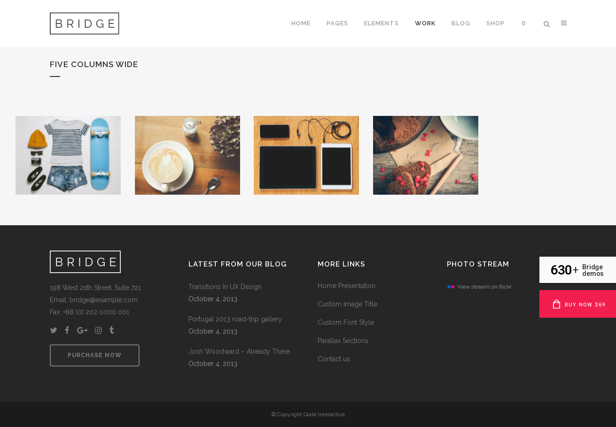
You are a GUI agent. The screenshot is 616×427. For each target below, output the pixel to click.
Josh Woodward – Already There (239, 351)
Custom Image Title (347, 304)
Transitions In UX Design (225, 286)
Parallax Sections (343, 340)
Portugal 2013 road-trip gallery (235, 319)
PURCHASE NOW (95, 355)
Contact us (334, 359)
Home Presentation (346, 286)
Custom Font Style (346, 322)
